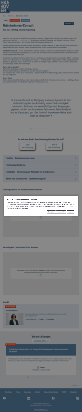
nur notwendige (61, 212)
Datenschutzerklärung (22, 208)
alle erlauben (51, 212)
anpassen (70, 212)
